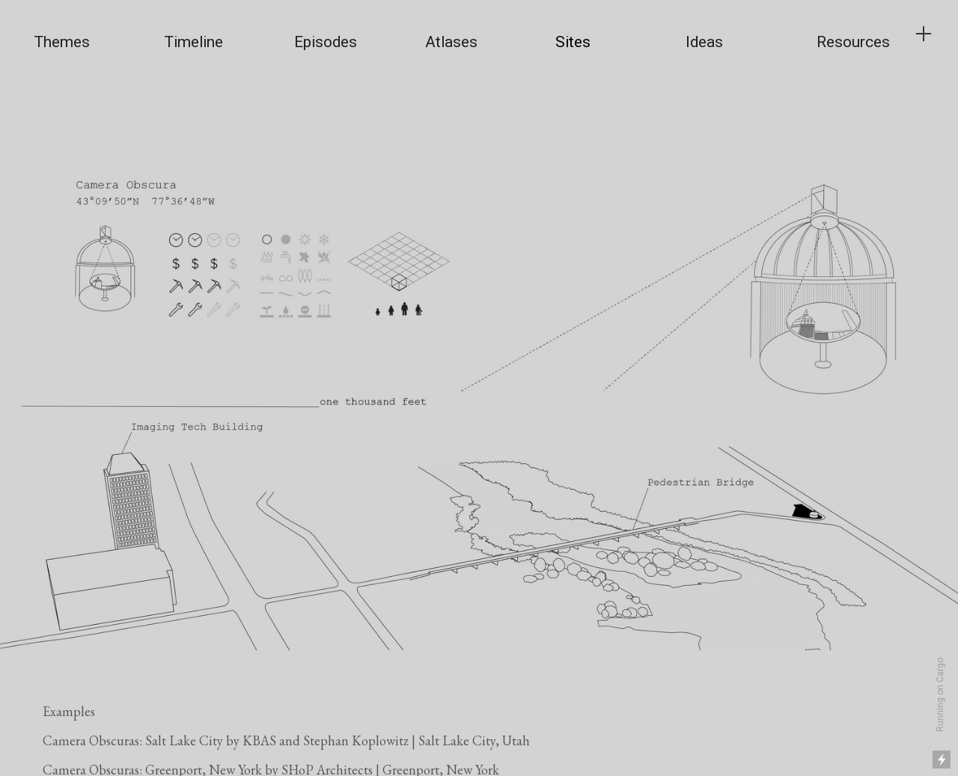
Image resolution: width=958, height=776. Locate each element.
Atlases (451, 42)
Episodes (325, 42)
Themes (62, 42)
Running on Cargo (940, 695)
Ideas (704, 42)
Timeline (193, 42)
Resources (853, 42)
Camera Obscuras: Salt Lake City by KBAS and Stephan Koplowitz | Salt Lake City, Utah (286, 740)
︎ (923, 34)
